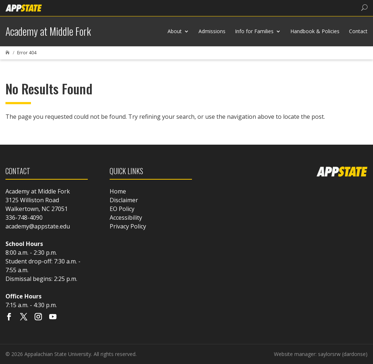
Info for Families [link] (254, 31)
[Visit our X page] (23, 317)
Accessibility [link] (126, 218)
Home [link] (118, 191)
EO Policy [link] (122, 209)
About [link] (175, 31)
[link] (23, 7)
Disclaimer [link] (124, 200)
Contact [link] (358, 31)
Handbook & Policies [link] (314, 31)
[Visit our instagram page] (38, 317)
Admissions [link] (212, 31)
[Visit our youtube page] (52, 317)
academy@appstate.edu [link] (37, 226)
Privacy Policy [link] (128, 226)
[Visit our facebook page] (9, 317)
